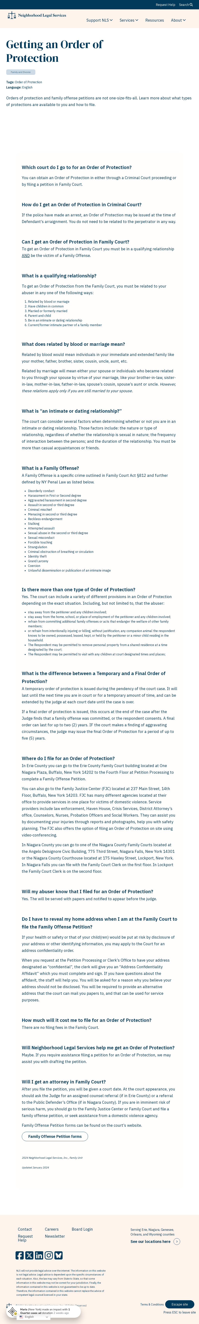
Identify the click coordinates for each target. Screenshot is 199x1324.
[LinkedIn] (39, 1255)
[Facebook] (20, 1255)
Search (186, 4)
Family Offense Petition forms (55, 1136)
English (27, 1317)
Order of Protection (28, 82)
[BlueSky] (58, 1255)
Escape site (180, 1304)
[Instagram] (49, 1255)
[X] (29, 1255)
